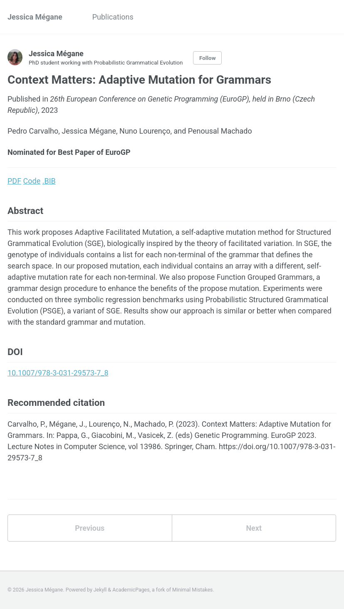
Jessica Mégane (34, 16)
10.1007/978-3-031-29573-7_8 (58, 372)
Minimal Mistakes (192, 590)
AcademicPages (130, 590)
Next (254, 528)
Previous (89, 528)
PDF (14, 180)
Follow (207, 58)
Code (32, 180)
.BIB (49, 180)
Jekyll (100, 590)
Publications (113, 16)
